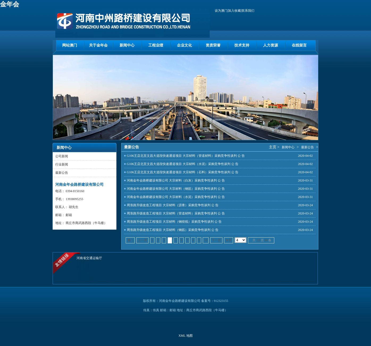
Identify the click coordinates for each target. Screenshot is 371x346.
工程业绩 (155, 45)
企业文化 (184, 45)
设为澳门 (221, 10)
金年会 (9, 4)
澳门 (130, 240)
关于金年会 (98, 45)
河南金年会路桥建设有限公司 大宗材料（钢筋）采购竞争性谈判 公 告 (176, 189)
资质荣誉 (213, 45)
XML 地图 (185, 335)
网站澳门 (69, 45)
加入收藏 (234, 10)
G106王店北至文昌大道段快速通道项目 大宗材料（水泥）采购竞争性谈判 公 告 (182, 164)
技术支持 (241, 45)
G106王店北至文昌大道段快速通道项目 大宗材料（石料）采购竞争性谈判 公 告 (182, 172)
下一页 (216, 240)
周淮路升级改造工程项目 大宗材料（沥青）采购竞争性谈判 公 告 (172, 205)
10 (205, 240)
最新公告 (61, 173)
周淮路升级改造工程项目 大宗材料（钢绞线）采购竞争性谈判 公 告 (174, 221)
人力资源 (270, 45)
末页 (228, 240)
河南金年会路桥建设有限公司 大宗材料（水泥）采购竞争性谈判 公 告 (176, 197)
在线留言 (299, 45)
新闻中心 (127, 45)
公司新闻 (61, 156)
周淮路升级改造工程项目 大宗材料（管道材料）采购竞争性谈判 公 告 (176, 213)
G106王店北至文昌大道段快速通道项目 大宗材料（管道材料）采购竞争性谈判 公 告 (186, 156)
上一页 (142, 240)
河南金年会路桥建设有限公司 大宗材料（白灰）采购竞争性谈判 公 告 (176, 180)
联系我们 (248, 10)
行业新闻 (61, 164)
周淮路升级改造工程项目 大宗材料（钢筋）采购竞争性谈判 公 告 (172, 230)
